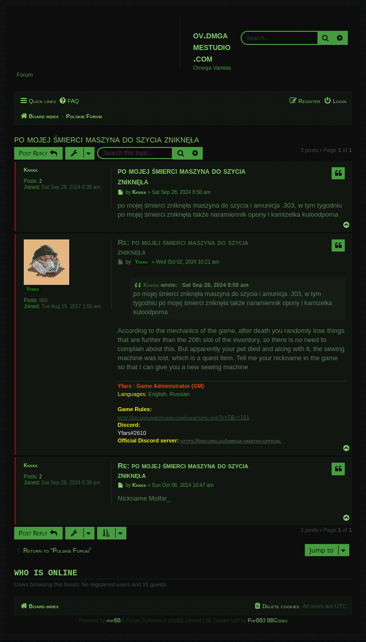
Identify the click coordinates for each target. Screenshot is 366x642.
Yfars (32, 289)
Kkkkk (30, 170)
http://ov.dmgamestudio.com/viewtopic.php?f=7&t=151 (183, 417)
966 (43, 300)
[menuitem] (69, 101)
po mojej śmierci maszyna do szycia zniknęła (106, 138)
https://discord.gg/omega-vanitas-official (231, 440)
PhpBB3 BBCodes (267, 622)
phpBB (114, 622)
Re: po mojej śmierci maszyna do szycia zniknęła (183, 247)
